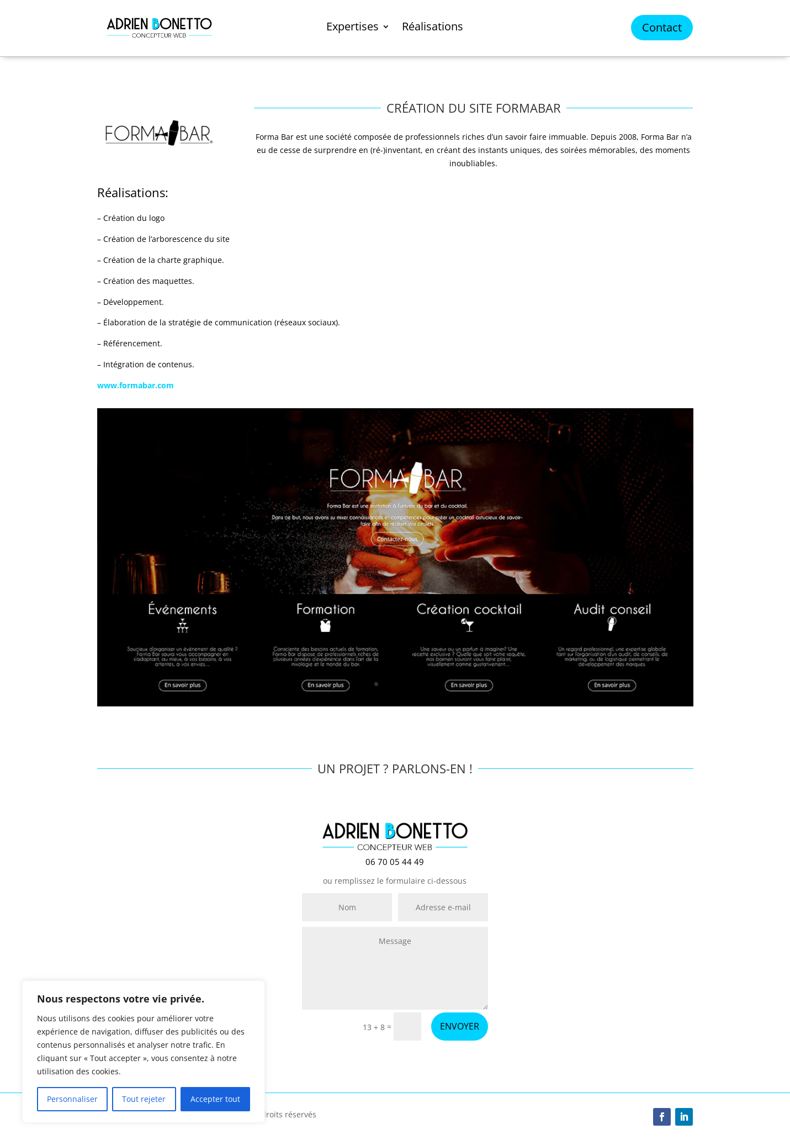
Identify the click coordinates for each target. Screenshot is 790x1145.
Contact (662, 27)
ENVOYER (459, 1026)
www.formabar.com (135, 385)
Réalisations (432, 28)
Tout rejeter (144, 1099)
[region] (143, 1051)
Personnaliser (72, 1099)
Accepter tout (215, 1099)
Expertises (352, 28)
